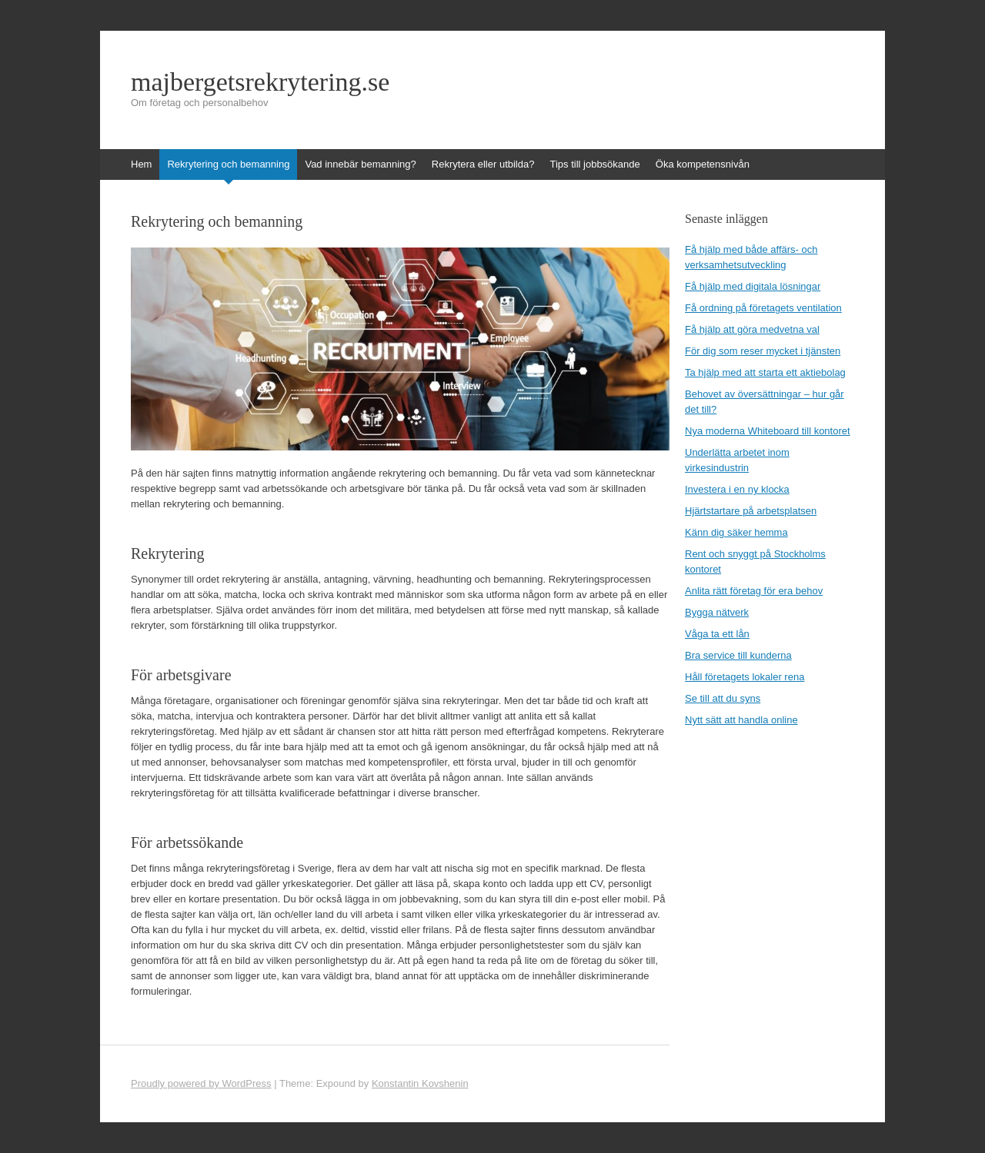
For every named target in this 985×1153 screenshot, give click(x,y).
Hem (141, 164)
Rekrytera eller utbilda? (483, 164)
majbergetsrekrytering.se (260, 82)
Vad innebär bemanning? (360, 164)
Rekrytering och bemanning (228, 164)
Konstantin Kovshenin (420, 1083)
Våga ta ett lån (717, 634)
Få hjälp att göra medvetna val (752, 329)
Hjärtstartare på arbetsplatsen (750, 511)
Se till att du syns (722, 698)
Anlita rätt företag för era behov (754, 590)
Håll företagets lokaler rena (744, 677)
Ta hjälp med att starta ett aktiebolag (765, 372)
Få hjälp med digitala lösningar (752, 286)
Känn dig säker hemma (736, 532)
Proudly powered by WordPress (201, 1083)
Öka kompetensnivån (703, 164)
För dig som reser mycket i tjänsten (762, 351)
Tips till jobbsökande (594, 164)
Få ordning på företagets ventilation (763, 308)
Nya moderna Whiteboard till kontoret (767, 431)
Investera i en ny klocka (737, 489)
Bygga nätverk (717, 612)
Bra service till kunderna (738, 655)
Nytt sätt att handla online (741, 720)
